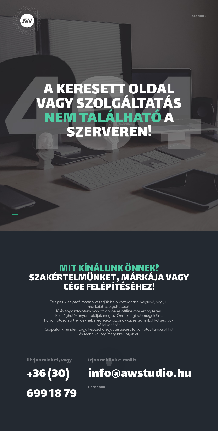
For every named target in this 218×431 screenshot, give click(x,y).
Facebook (197, 16)
